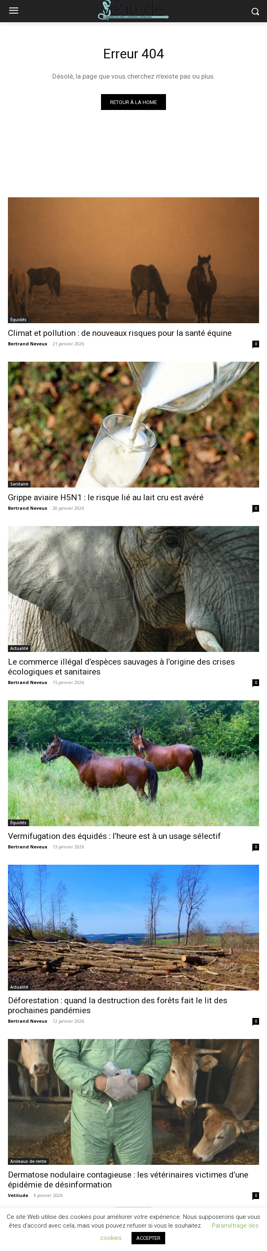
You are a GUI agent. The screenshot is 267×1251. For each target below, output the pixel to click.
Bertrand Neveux (27, 344)
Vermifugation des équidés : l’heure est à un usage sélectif (114, 836)
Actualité (19, 648)
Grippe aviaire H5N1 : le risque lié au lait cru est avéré (106, 497)
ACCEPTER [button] (148, 1238)
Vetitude (18, 1195)
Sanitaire (19, 484)
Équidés (18, 319)
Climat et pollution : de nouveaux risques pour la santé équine (120, 333)
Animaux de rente (28, 1161)
